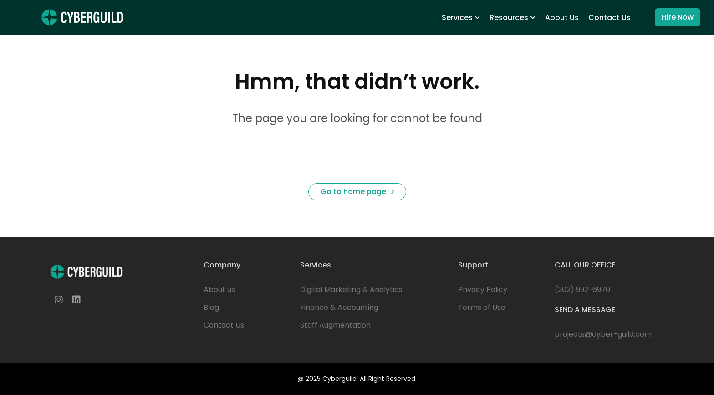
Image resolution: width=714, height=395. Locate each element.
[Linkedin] (76, 300)
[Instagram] (58, 300)
